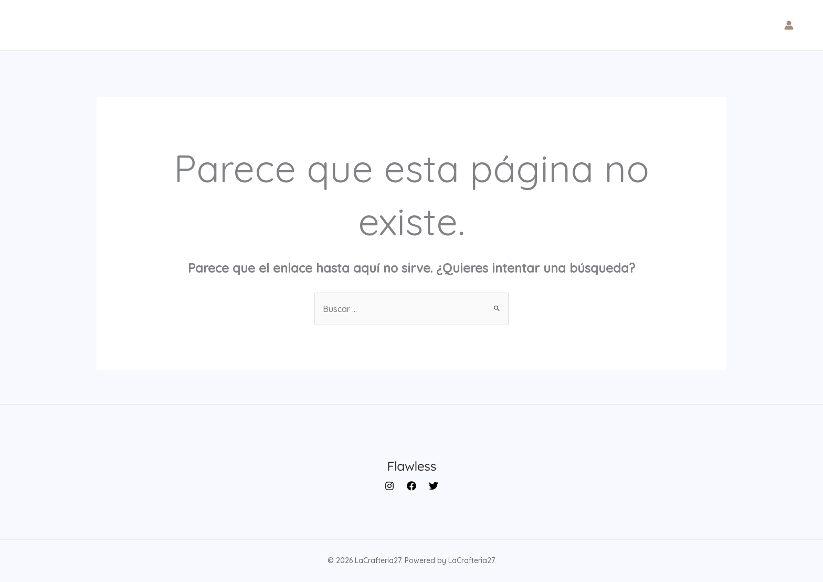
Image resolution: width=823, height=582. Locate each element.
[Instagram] (389, 486)
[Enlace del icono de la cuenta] (789, 25)
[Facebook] (411, 486)
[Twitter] (433, 486)
